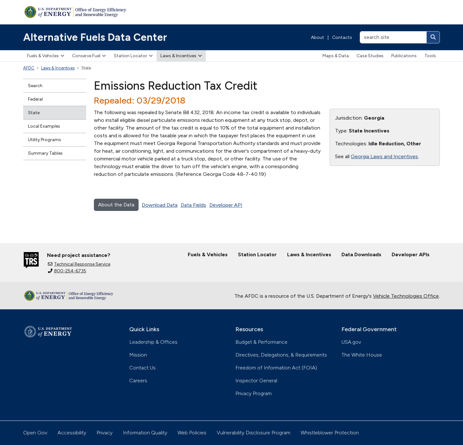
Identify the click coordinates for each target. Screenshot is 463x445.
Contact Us (142, 368)
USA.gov (351, 342)
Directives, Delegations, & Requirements (281, 355)
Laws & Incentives (181, 56)
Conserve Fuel (89, 56)
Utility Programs (44, 139)
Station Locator (133, 56)
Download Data (159, 205)
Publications (404, 56)
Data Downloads (361, 254)
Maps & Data (335, 56)
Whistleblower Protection (330, 433)
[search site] (393, 37)
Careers (138, 380)
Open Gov (35, 433)
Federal (35, 99)
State (34, 112)
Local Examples (44, 126)
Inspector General (256, 380)
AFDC (28, 68)
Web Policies (191, 433)
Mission (138, 355)
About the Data (116, 205)
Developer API (225, 205)
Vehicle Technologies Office (406, 296)
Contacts (342, 37)
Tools (430, 56)
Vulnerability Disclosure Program (253, 433)
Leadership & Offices (153, 342)
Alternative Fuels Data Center (95, 37)
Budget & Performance (261, 342)
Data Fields (193, 205)
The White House (361, 355)
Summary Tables (45, 153)
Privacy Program (253, 393)
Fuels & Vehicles (45, 56)
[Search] (433, 37)
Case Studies (370, 56)
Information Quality (145, 433)
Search (35, 85)
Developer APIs (411, 254)
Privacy (104, 433)
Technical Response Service (79, 264)
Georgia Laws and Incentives (384, 156)
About (317, 37)
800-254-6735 (67, 271)
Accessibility (72, 433)
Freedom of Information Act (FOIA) (276, 368)
